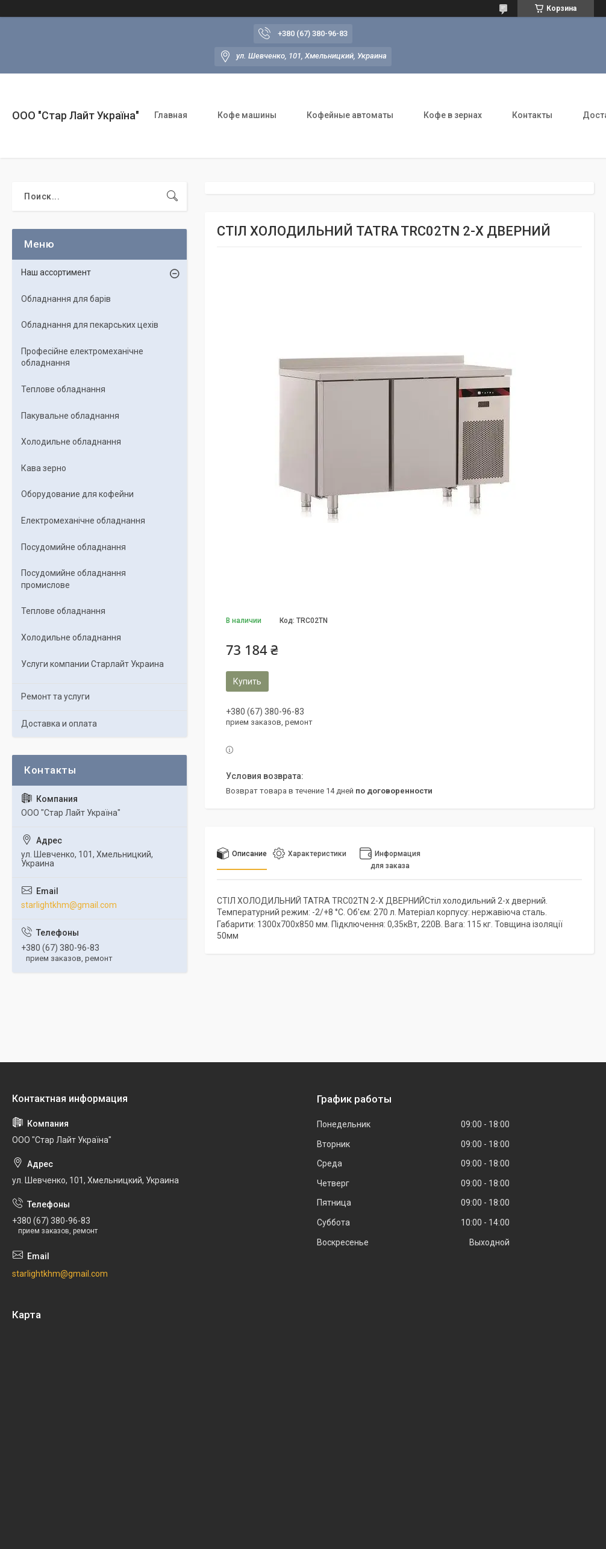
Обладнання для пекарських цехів (89, 325)
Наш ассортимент (56, 272)
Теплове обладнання (63, 389)
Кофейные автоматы (350, 115)
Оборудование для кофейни (77, 494)
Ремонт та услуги (55, 696)
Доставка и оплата (59, 723)
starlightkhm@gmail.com (69, 905)
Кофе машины (246, 115)
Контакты (532, 115)
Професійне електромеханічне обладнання (82, 357)
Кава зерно (43, 468)
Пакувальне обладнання (70, 416)
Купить (247, 681)
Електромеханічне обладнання (83, 520)
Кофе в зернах (452, 115)
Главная (170, 115)
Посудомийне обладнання (73, 547)
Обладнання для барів (66, 299)
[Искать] (172, 196)
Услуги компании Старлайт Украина (92, 664)
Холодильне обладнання (71, 441)
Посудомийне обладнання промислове (73, 579)
